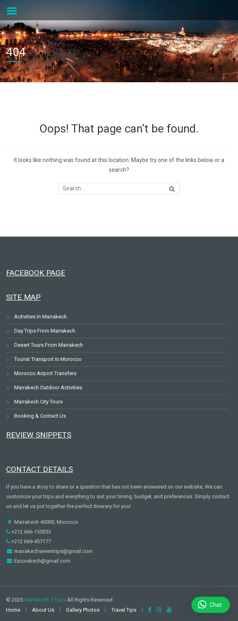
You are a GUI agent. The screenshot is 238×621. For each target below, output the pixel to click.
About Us (43, 610)
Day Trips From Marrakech (44, 331)
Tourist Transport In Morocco (48, 359)
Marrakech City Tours (38, 402)
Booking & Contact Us (40, 416)
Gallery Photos (83, 610)
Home (13, 610)
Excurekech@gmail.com (41, 561)
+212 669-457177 (30, 541)
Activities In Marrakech (40, 317)
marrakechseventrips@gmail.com (53, 551)
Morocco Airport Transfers (45, 373)
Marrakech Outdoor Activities (48, 387)
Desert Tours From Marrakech (48, 345)
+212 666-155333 (30, 532)
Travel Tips (123, 610)
